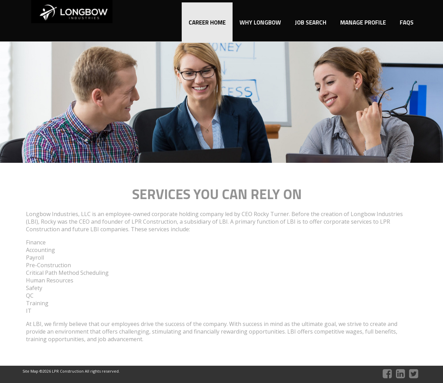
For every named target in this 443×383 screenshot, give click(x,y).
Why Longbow (260, 22)
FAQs (407, 22)
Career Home (207, 22)
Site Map (30, 371)
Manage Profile (363, 22)
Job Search (310, 22)
